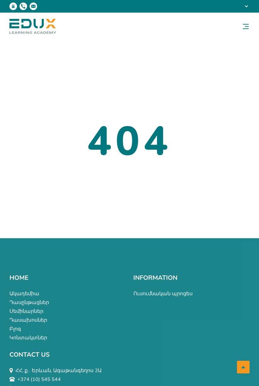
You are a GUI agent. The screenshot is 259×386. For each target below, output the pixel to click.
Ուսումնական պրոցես (163, 293)
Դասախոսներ (28, 320)
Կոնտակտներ (28, 337)
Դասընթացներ (29, 302)
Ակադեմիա (24, 293)
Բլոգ (15, 329)
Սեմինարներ (26, 311)
